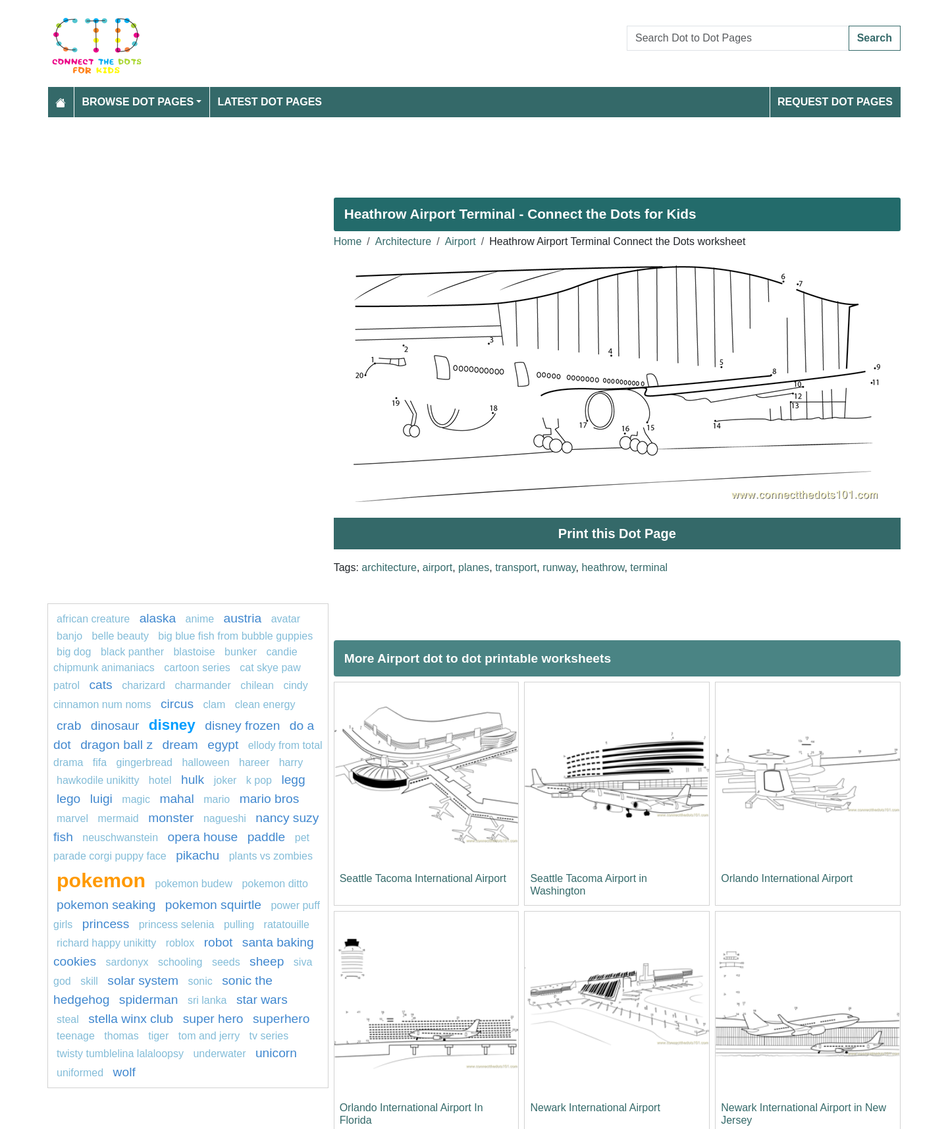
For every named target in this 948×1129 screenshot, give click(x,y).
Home (348, 241)
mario (216, 799)
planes (473, 567)
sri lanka (207, 1000)
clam (214, 704)
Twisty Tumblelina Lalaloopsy (120, 1053)
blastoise (194, 651)
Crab (69, 725)
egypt (222, 745)
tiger (158, 1035)
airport (437, 567)
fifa (100, 762)
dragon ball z (116, 745)
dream (180, 745)
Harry (291, 762)
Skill (89, 981)
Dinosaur (115, 725)
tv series (269, 1035)
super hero (213, 1019)
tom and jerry (209, 1035)
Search (874, 37)
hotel (160, 780)
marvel (72, 818)
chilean (257, 685)
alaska (158, 618)
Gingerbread (144, 762)
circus (177, 704)
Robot (218, 942)
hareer (254, 762)
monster (171, 818)
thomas (121, 1035)
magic (136, 799)
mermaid (117, 818)
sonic (200, 981)
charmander (202, 685)
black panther (132, 651)
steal (68, 1019)
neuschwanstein (120, 837)
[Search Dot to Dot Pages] (738, 38)
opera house (203, 837)
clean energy (265, 704)
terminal (649, 567)
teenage (77, 1035)
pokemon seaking (106, 905)
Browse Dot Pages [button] (138, 101)
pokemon (101, 880)
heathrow (602, 567)
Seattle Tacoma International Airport (423, 878)
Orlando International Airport (787, 878)
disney (172, 725)
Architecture (403, 241)
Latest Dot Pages (270, 101)
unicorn (276, 1053)
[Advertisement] (442, 152)
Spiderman (148, 999)
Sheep (267, 961)
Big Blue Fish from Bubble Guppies (235, 636)
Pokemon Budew (193, 883)
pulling (239, 924)
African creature (93, 618)
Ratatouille (286, 924)
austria (243, 618)
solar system (142, 980)
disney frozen (242, 725)
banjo (69, 636)
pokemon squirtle (213, 905)
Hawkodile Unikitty (98, 780)
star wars (262, 999)
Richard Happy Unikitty (106, 943)
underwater (219, 1053)
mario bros (270, 799)
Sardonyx (127, 962)
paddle (267, 837)
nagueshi (224, 818)
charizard (143, 685)
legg (293, 779)
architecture (389, 567)
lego (68, 799)
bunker (240, 651)
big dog (74, 651)
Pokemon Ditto (275, 883)
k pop (259, 780)
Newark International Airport (595, 1107)
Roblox (180, 943)
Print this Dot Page (617, 533)
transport (516, 567)
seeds (226, 962)
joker (225, 780)
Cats (100, 685)
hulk (192, 779)
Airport (460, 241)
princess (105, 924)
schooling (180, 962)
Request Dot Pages (835, 101)
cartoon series (197, 667)
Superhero (281, 1019)
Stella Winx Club (130, 1019)
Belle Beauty (120, 636)
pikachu (197, 855)
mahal (176, 799)
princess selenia (177, 924)
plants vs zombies (271, 856)
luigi (101, 799)
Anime (200, 618)
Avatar (285, 618)
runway (558, 567)
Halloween (205, 762)
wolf (124, 1072)
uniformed (80, 1072)
